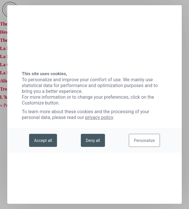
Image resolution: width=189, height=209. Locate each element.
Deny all (93, 140)
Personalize (144, 140)
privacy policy (99, 117)
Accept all (43, 140)
